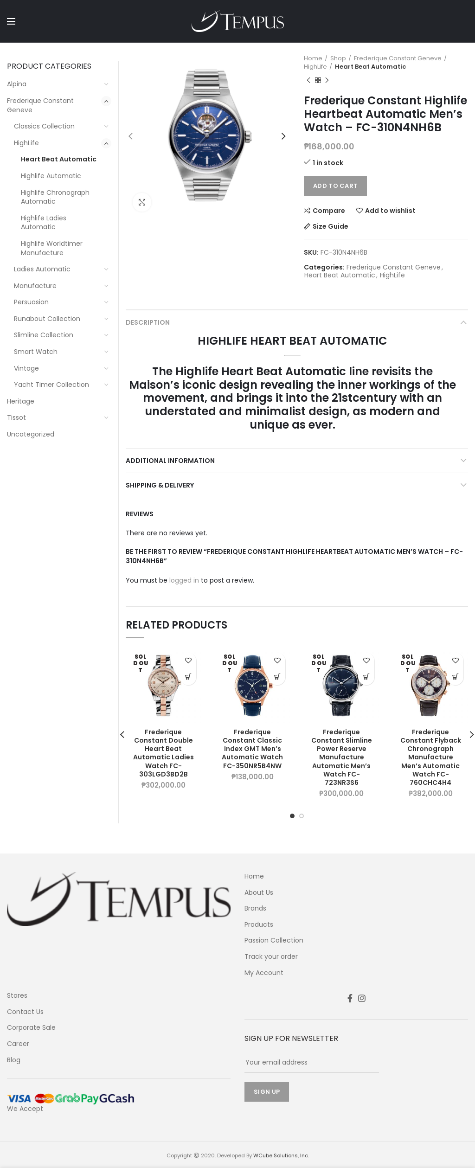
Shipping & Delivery (160, 485)
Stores (17, 995)
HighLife (315, 67)
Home (313, 58)
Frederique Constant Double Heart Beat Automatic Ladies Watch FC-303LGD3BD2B (163, 753)
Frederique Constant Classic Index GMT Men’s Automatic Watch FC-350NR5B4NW (252, 749)
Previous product (308, 80)
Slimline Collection (43, 335)
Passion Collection (273, 940)
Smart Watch (36, 351)
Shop (338, 58)
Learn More (188, 677)
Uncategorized (30, 434)
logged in (184, 580)
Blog (13, 1060)
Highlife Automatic (51, 175)
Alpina (16, 84)
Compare (329, 210)
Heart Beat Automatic (370, 67)
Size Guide (330, 226)
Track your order (271, 956)
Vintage (26, 368)
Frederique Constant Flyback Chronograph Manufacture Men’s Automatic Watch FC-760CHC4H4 (430, 757)
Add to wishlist (390, 210)
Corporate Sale (31, 1027)
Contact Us (25, 1012)
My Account (263, 973)
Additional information (170, 460)
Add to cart (335, 185)
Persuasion (31, 302)
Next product (327, 80)
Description (148, 322)
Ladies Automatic (42, 269)
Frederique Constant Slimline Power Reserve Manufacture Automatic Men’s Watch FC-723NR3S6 (341, 757)
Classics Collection (44, 126)
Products (258, 924)
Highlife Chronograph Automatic (55, 197)
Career (18, 1044)
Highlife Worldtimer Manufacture (52, 248)
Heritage (20, 401)
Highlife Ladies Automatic (43, 222)
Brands (255, 908)
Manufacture (35, 285)
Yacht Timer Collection (51, 384)
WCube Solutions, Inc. (281, 1155)
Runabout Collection (47, 318)
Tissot (16, 417)
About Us (258, 892)
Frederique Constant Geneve (398, 58)
